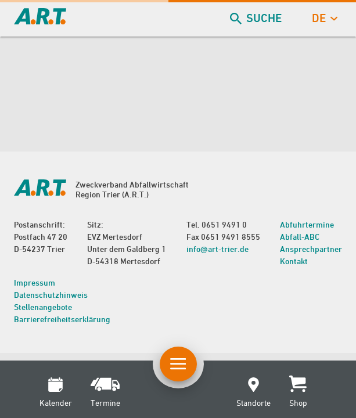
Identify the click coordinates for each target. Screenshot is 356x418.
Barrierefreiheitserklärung (62, 319)
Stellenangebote (43, 307)
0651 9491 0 (224, 224)
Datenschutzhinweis (51, 295)
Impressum (34, 282)
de (323, 18)
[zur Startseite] (40, 21)
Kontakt (294, 261)
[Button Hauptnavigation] (178, 364)
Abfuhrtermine (307, 224)
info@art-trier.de (217, 249)
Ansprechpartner (311, 249)
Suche (257, 18)
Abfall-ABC (299, 237)
